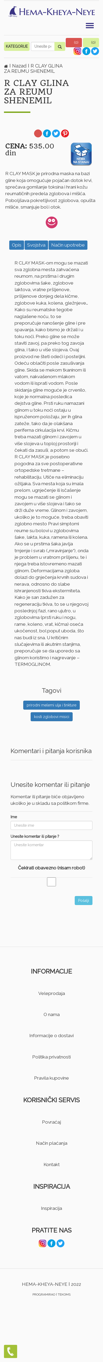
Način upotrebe (68, 245)
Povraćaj (51, 1122)
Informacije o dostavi (51, 1035)
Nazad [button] (20, 66)
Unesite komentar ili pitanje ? (35, 836)
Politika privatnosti (51, 1057)
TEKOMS (64, 1294)
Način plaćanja (51, 1143)
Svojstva (36, 245)
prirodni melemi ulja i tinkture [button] (51, 705)
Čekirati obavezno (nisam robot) (51, 867)
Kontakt (52, 1164)
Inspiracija (51, 1208)
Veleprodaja (51, 993)
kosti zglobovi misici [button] (51, 717)
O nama (52, 1014)
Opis (16, 245)
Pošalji (83, 900)
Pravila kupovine (51, 1078)
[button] (74, 42)
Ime (14, 817)
